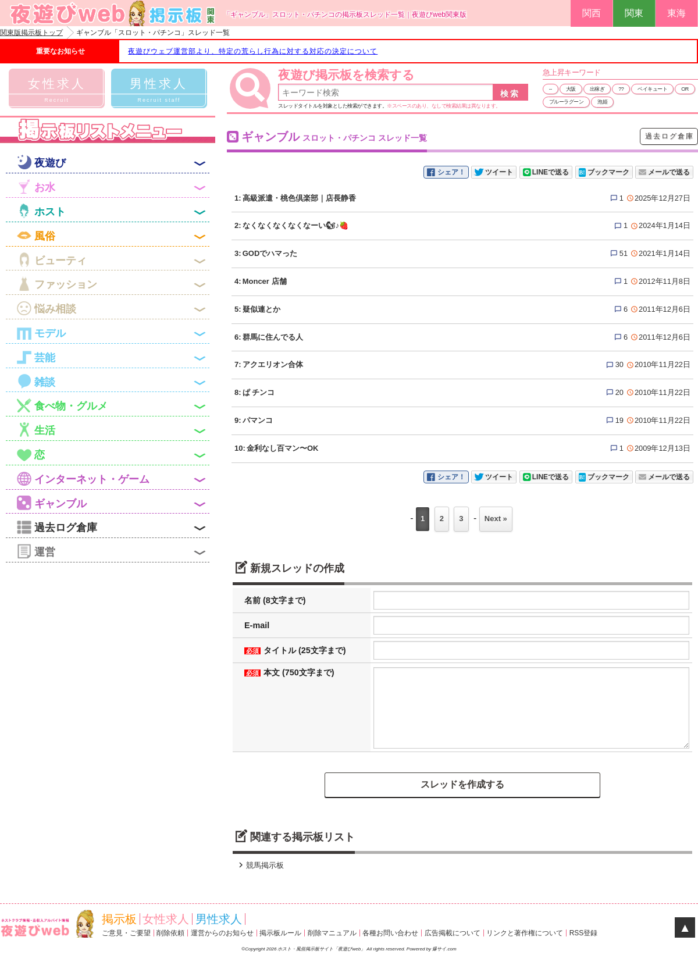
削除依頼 (170, 933)
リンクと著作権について (524, 933)
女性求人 (166, 919)
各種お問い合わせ (390, 933)
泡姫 (602, 102)
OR (685, 89)
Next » (496, 518)
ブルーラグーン (566, 102)
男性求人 (218, 919)
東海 (676, 13)
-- (550, 89)
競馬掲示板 (260, 865)
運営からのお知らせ (222, 933)
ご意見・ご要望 (126, 933)
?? (621, 89)
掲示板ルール (280, 933)
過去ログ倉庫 (669, 136)
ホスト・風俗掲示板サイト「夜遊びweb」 (322, 949)
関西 (591, 13)
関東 (634, 13)
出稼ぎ (597, 89)
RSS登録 (583, 933)
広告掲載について (452, 933)
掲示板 (119, 919)
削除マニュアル (332, 933)
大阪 (571, 89)
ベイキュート (652, 89)
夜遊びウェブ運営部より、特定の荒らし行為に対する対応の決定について (253, 51)
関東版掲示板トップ (31, 33)
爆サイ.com (444, 949)
